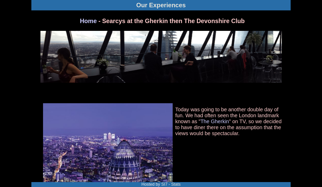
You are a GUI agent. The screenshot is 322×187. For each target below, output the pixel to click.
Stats (175, 184)
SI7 (164, 184)
